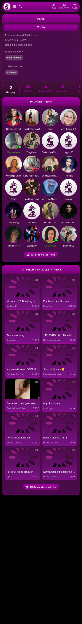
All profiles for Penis (41, 254)
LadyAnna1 (68, 246)
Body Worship (14, 57)
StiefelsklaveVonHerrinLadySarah (57, 152)
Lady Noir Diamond (69, 222)
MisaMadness (13, 152)
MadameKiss (13, 246)
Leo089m (32, 222)
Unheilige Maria (13, 176)
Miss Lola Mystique (51, 199)
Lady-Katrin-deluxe (32, 176)
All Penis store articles (41, 487)
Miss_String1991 (68, 129)
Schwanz (11, 72)
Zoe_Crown (31, 152)
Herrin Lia (68, 176)
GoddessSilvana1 (32, 129)
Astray (14, 199)
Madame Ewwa (32, 199)
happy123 (68, 152)
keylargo (68, 199)
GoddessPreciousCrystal (53, 176)
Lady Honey (13, 222)
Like (41, 27)
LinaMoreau (50, 246)
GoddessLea (50, 222)
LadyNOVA (32, 246)
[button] (13, 6)
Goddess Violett (13, 129)
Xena (50, 129)
